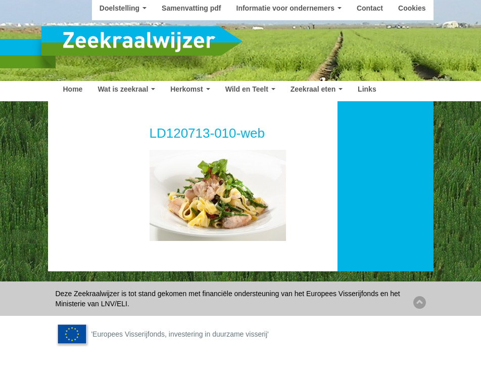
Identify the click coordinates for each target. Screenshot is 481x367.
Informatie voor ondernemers (289, 8)
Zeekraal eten (317, 89)
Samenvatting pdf (191, 8)
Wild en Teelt (250, 89)
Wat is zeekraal (126, 89)
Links (367, 89)
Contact (370, 8)
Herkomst (190, 89)
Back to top (419, 302)
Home (73, 89)
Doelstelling (123, 8)
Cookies (411, 8)
